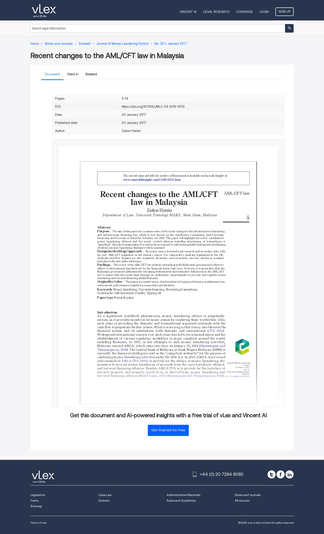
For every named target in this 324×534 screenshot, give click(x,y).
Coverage (244, 11)
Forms (34, 500)
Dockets (104, 500)
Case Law (105, 495)
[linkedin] (290, 474)
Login (264, 11)
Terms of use (38, 522)
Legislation (37, 495)
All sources (242, 500)
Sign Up (284, 11)
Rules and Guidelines (181, 500)
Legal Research (216, 11)
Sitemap (36, 506)
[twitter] (272, 474)
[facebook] (281, 474)
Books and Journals (248, 495)
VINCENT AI (188, 11)
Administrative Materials (183, 495)
